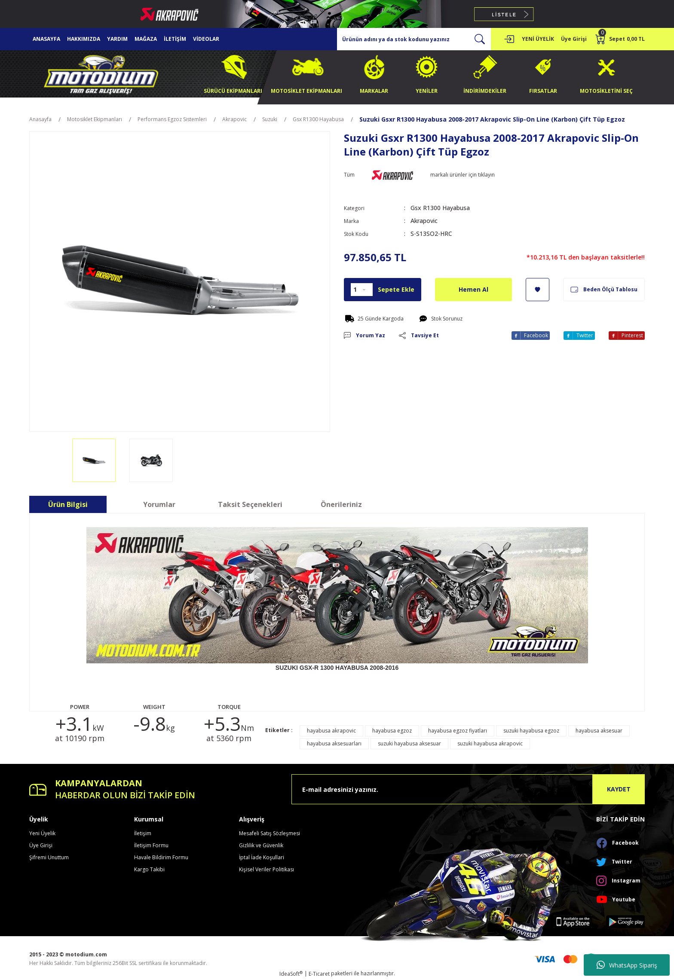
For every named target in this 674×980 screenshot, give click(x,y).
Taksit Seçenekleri (250, 504)
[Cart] (620, 39)
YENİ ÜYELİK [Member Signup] (538, 39)
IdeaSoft (291, 973)
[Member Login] (509, 39)
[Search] (414, 39)
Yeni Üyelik (42, 833)
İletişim (142, 833)
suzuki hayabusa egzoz (531, 730)
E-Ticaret (319, 973)
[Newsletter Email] (468, 789)
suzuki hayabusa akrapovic (490, 743)
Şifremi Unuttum (49, 857)
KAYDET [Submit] (619, 789)
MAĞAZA (146, 39)
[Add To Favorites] (537, 289)
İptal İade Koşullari (261, 857)
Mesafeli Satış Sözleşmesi (269, 833)
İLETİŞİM (175, 39)
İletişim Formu (151, 845)
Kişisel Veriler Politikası (266, 869)
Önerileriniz (341, 504)
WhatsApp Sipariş (627, 965)
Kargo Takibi (149, 869)
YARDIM (117, 39)
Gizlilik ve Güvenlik (261, 845)
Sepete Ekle (396, 289)
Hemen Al (473, 289)
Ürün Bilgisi (68, 504)
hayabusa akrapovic (331, 730)
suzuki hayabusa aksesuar (409, 743)
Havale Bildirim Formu (161, 857)
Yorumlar (159, 504)
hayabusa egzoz (392, 730)
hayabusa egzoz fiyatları (457, 730)
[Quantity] (362, 289)
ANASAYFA (46, 39)
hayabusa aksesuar (599, 730)
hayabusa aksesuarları (334, 743)
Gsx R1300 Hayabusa (440, 208)
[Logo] (101, 73)
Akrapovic (424, 221)
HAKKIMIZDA (83, 39)
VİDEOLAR (206, 39)
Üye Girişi (40, 845)
